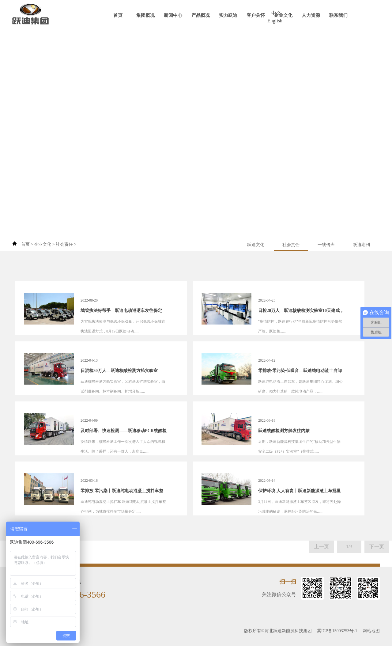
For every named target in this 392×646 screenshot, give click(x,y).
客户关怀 (256, 15)
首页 (118, 15)
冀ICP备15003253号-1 (337, 631)
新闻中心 (173, 15)
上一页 (321, 546)
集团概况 (145, 15)
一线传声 (326, 244)
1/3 (349, 546)
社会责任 (64, 244)
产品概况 (200, 15)
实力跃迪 (228, 15)
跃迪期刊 (361, 244)
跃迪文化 (255, 244)
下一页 (376, 546)
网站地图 (371, 631)
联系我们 (338, 15)
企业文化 (283, 15)
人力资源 (311, 15)
